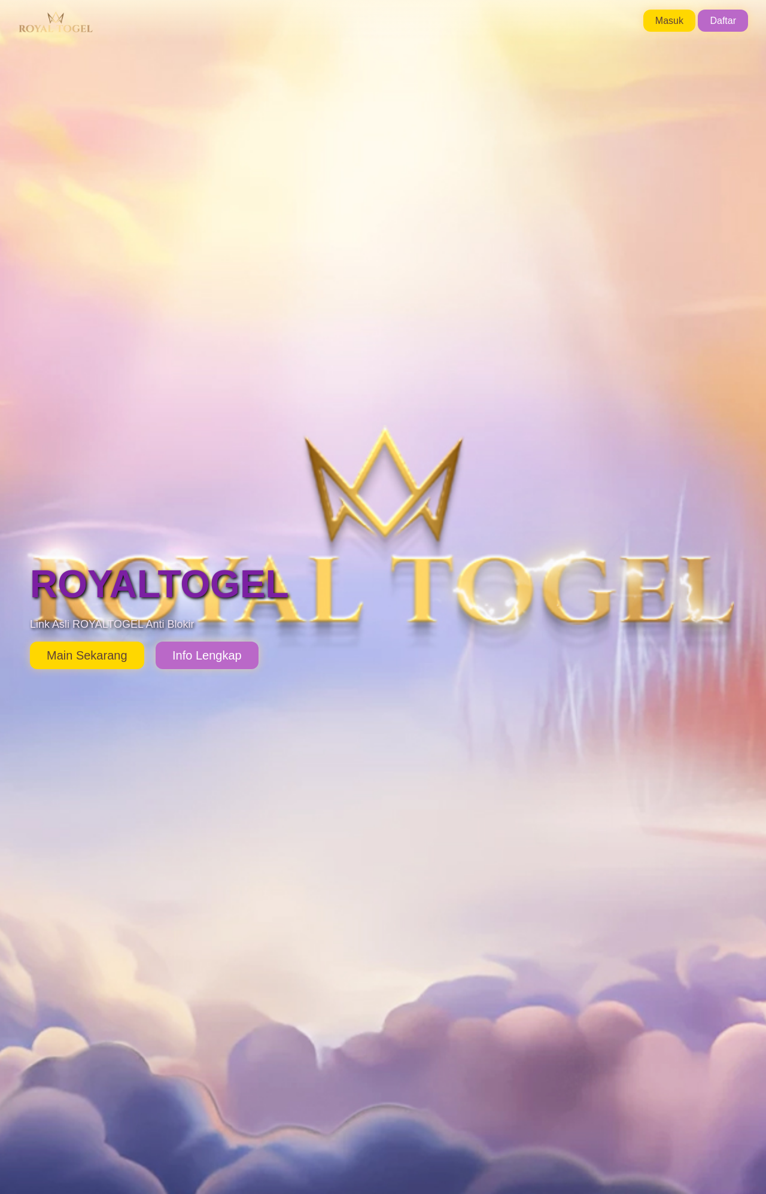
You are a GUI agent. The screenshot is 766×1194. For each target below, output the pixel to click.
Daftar (723, 21)
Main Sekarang (87, 655)
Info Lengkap (207, 655)
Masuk (669, 21)
